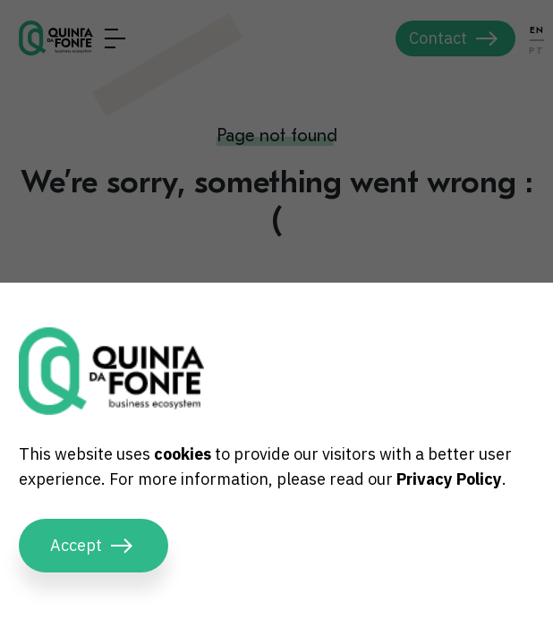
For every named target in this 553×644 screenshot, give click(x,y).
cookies (182, 454)
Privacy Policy (449, 479)
